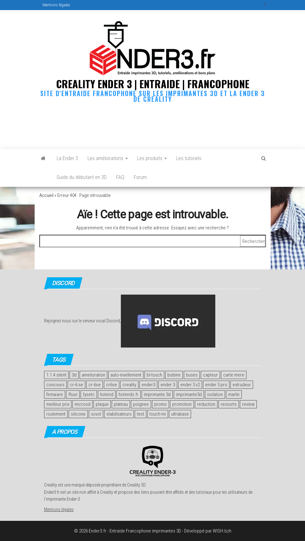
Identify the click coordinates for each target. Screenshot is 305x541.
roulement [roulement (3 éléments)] (55, 414)
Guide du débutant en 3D (82, 177)
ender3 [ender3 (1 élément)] (148, 385)
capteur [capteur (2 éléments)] (210, 375)
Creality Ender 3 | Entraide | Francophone (152, 83)
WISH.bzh (222, 531)
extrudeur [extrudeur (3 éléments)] (242, 385)
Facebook (266, 5)
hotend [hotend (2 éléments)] (106, 394)
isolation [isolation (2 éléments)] (215, 394)
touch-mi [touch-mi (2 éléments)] (158, 414)
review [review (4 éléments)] (248, 404)
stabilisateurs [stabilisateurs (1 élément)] (119, 414)
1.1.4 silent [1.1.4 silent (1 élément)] (56, 375)
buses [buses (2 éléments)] (192, 375)
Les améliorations (108, 158)
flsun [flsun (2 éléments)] (72, 394)
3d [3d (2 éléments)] (74, 375)
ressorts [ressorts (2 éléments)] (229, 404)
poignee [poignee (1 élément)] (141, 404)
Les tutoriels (188, 158)
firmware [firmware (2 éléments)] (54, 394)
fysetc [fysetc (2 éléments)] (89, 394)
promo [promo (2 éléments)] (160, 404)
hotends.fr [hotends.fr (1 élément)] (128, 394)
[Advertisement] (153, 124)
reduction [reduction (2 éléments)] (206, 404)
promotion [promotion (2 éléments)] (182, 404)
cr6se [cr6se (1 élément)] (111, 385)
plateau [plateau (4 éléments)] (121, 404)
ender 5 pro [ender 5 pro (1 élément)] (216, 385)
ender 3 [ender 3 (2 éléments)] (168, 385)
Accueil (46, 195)
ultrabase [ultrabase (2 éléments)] (180, 414)
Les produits (152, 158)
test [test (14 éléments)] (140, 414)
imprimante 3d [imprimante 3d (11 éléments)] (157, 394)
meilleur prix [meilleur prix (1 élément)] (57, 404)
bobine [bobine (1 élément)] (174, 375)
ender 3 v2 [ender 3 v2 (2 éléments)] (190, 385)
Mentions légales (56, 5)
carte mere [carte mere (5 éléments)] (233, 375)
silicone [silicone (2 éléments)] (78, 414)
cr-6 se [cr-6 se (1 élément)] (76, 385)
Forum (140, 177)
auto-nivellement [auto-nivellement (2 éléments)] (125, 375)
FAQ (120, 177)
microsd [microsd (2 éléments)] (82, 404)
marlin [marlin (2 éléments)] (234, 394)
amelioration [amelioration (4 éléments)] (93, 375)
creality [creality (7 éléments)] (129, 385)
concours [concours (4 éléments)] (55, 385)
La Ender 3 (67, 158)
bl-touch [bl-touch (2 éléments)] (154, 375)
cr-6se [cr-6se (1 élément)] (94, 385)
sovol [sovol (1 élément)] (96, 414)
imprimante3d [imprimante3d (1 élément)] (189, 394)
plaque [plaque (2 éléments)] (102, 404)
